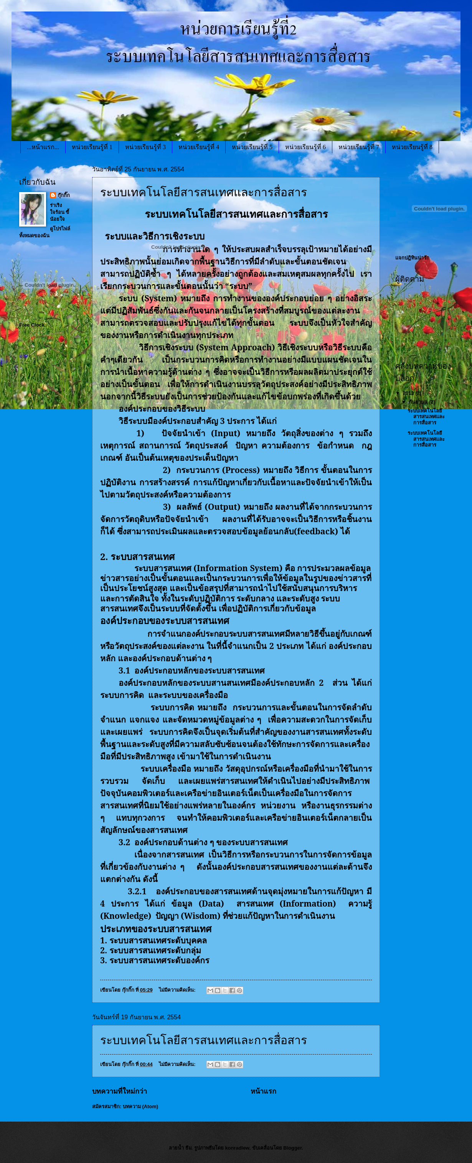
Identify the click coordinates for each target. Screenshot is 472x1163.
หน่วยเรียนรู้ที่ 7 (358, 147)
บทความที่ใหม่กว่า (119, 1091)
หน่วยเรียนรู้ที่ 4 (198, 147)
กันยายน (419, 402)
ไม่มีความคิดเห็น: (178, 990)
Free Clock (32, 325)
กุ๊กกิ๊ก (64, 195)
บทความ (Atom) (140, 1106)
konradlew (237, 1148)
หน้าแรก (263, 1091)
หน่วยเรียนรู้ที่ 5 (252, 147)
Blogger (292, 1148)
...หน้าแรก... (43, 147)
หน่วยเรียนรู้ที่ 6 (305, 147)
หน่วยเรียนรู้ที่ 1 (92, 147)
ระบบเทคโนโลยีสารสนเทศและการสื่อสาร (203, 1040)
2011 (409, 393)
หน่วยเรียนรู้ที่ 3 (145, 147)
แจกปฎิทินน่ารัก (412, 258)
